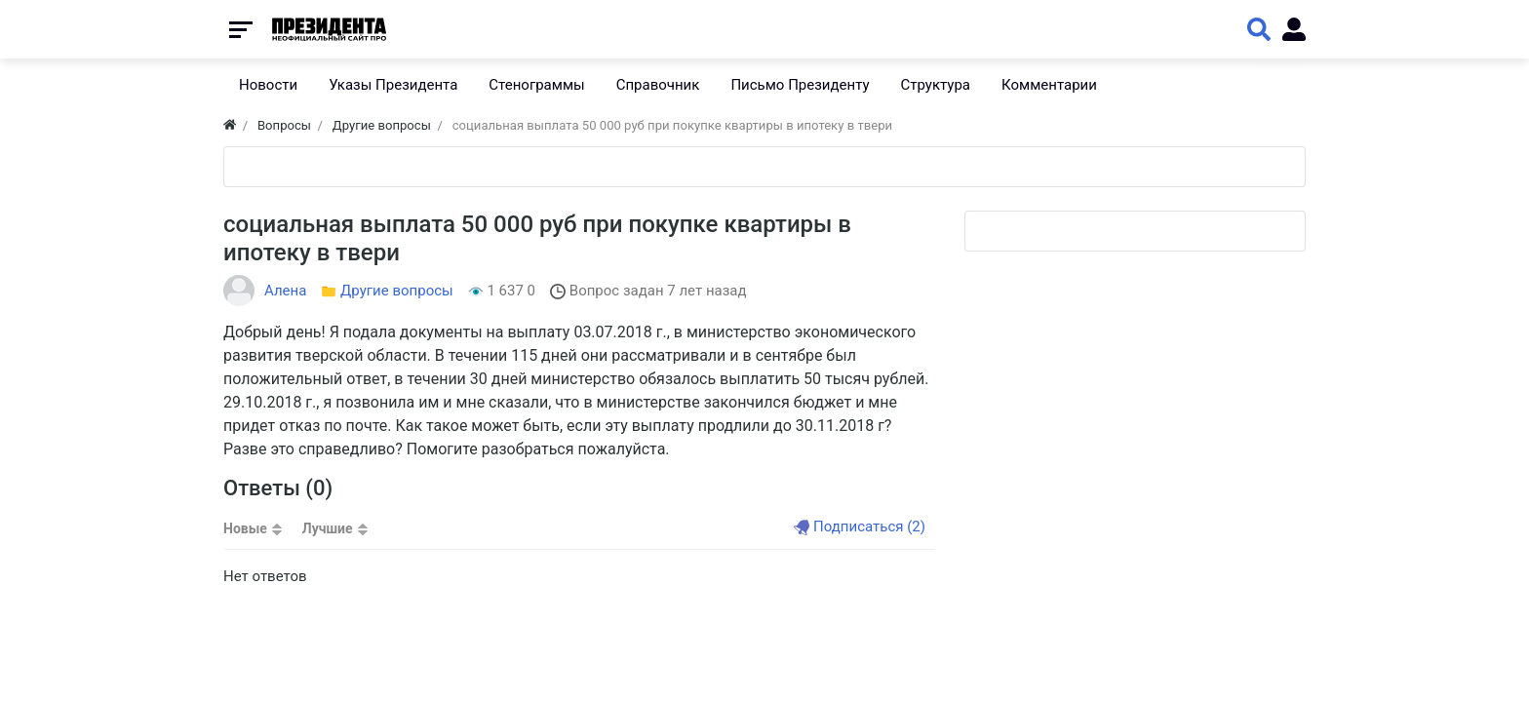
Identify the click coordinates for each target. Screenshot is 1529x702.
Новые (245, 528)
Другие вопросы (396, 290)
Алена (285, 290)
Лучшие (327, 528)
